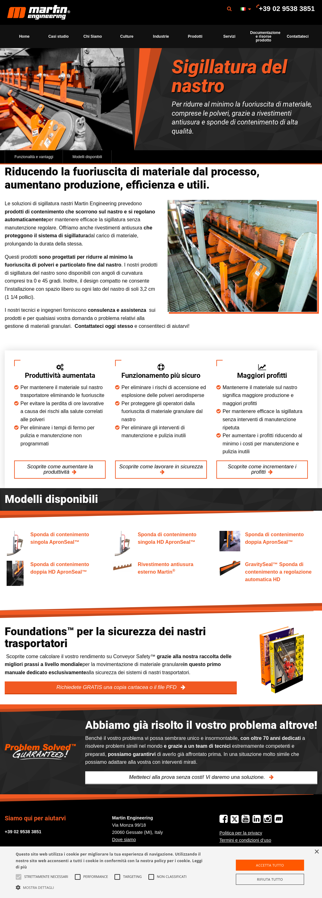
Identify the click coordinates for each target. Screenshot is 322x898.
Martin (38, 12)
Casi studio (58, 36)
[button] (110, 887)
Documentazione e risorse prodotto (265, 36)
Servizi (229, 36)
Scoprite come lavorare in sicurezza (161, 467)
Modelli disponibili (87, 157)
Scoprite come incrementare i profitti (262, 469)
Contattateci (297, 36)
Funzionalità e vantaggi (33, 157)
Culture (126, 36)
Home (24, 36)
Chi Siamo (92, 36)
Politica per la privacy (240, 832)
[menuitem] (38, 12)
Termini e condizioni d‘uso (245, 840)
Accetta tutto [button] (270, 865)
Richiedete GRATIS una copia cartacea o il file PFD (117, 687)
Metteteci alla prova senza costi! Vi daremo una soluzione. (197, 777)
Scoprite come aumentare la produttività (60, 469)
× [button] (316, 852)
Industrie (161, 36)
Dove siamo (124, 839)
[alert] (161, 872)
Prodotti (195, 36)
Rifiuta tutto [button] (270, 879)
